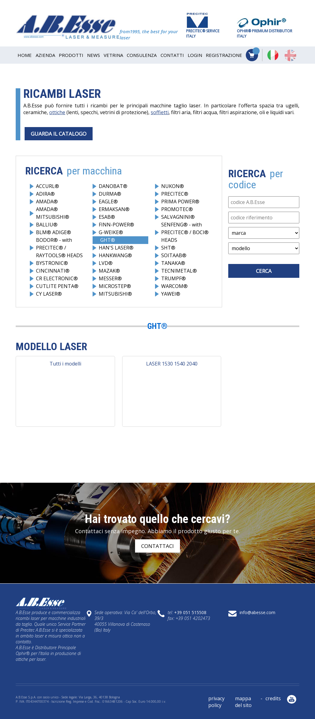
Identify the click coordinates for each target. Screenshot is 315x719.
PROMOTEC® (177, 209)
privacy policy (216, 702)
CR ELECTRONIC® (57, 278)
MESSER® (110, 278)
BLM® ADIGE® (53, 232)
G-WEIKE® (111, 232)
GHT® (107, 240)
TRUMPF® (173, 278)
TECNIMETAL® (179, 270)
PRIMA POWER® (180, 201)
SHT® (168, 247)
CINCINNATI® (53, 270)
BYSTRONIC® (52, 263)
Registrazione (224, 55)
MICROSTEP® (115, 286)
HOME (25, 55)
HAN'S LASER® (116, 247)
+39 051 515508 (190, 612)
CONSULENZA (142, 55)
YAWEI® (170, 293)
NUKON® (172, 186)
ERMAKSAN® (114, 209)
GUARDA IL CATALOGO (58, 133)
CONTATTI (172, 55)
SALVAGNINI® (178, 217)
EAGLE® (108, 201)
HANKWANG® (115, 255)
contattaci (157, 545)
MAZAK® (109, 270)
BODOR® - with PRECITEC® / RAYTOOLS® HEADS (59, 248)
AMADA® (47, 201)
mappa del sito (243, 702)
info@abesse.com (257, 612)
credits (273, 698)
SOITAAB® (173, 255)
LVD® (106, 263)
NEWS (93, 55)
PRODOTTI (71, 55)
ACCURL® (47, 186)
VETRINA (113, 55)
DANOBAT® (113, 186)
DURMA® (110, 193)
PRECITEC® (174, 193)
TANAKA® (173, 263)
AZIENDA (45, 55)
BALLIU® (47, 224)
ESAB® (107, 217)
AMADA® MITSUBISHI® (52, 213)
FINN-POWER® (116, 224)
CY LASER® (49, 293)
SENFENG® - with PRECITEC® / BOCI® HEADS (185, 232)
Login (195, 55)
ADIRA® (45, 193)
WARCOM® (174, 286)
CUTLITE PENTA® (57, 286)
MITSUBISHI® (115, 293)
